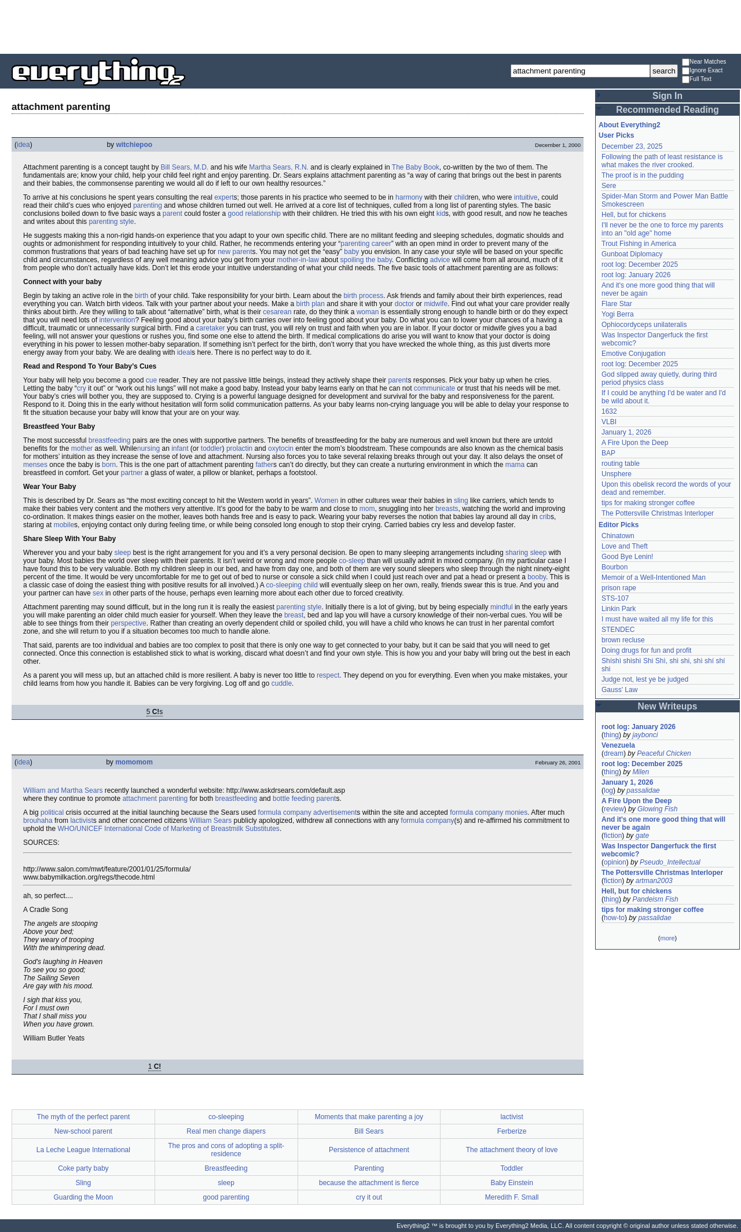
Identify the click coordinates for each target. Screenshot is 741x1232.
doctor (404, 304)
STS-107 (615, 598)
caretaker (210, 328)
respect (328, 675)
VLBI (609, 422)
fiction (613, 836)
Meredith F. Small (512, 1197)
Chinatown (617, 536)
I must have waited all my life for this (657, 619)
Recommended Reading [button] (667, 110)
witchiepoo (134, 145)
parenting (147, 205)
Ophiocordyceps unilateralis (644, 325)
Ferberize (512, 1131)
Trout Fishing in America (638, 244)
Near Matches (704, 62)
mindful (501, 607)
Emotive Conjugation (633, 354)
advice (440, 260)
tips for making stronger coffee (648, 503)
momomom (134, 762)
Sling (83, 1183)
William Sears (210, 821)
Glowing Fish (657, 809)
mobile (64, 525)
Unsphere (616, 474)
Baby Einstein (511, 1183)
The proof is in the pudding (642, 175)
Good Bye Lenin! (627, 557)
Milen (640, 772)
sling (461, 501)
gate (642, 836)
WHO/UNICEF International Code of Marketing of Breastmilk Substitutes (168, 829)
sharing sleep (525, 553)
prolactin (239, 448)
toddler (211, 448)
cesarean (277, 312)
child (461, 197)
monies (516, 812)
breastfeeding (110, 440)
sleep (122, 553)
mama (514, 465)
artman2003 (654, 881)
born (109, 465)
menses (35, 465)
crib (545, 517)
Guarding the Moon (83, 1197)
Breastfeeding (226, 1168)
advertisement (335, 812)
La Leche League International (83, 1150)
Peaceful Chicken (664, 753)
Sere (608, 186)
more (667, 938)
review (614, 809)
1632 (609, 411)
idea (23, 145)
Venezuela (618, 745)
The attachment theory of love (512, 1150)
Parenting (369, 1168)
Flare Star (616, 304)
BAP (608, 453)
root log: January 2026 (635, 275)
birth (141, 296)
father (264, 465)
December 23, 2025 (631, 146)
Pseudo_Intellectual (670, 862)
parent (172, 213)
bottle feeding (293, 799)
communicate (434, 388)
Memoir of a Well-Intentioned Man (653, 577)
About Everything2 (630, 125)
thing (611, 735)
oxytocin (281, 448)
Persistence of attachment (369, 1150)
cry (81, 388)
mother (82, 448)
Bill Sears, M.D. (184, 167)
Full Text (696, 79)
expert (223, 197)
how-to (614, 918)
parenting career (365, 244)
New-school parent (83, 1131)
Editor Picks (619, 525)
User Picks (616, 135)
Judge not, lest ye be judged (644, 679)
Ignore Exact (702, 71)
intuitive (526, 197)
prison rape (618, 588)
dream (613, 753)
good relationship (254, 213)
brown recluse (623, 640)
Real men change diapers (226, 1131)
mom (367, 509)
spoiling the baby (366, 260)
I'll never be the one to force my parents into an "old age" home (662, 229)
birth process (363, 296)
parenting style (111, 222)
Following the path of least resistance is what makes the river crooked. (661, 161)
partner (132, 473)
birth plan (310, 304)
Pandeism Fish (655, 899)
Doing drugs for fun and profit (646, 650)
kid (440, 213)
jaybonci (645, 735)
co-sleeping (284, 585)
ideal (184, 352)
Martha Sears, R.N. (279, 167)
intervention (117, 320)
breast (293, 615)
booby (536, 577)
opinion (615, 862)
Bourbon (614, 567)
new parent (235, 252)
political (52, 812)
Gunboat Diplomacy (631, 254)
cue (151, 380)
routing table (620, 463)
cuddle (282, 683)
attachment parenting (155, 799)
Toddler (511, 1168)
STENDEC (617, 630)
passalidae (642, 790)
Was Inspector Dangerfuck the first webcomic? (658, 850)
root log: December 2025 (639, 264)
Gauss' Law (619, 690)
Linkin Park (618, 609)
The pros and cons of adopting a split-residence (226, 1150)
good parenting (226, 1197)
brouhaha (38, 821)
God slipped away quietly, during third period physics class (659, 378)
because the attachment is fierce (369, 1183)
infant (179, 448)
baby (351, 252)
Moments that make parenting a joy (369, 1117)
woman (368, 312)
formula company (284, 812)
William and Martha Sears (62, 790)
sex (98, 593)
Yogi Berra (617, 314)
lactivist (81, 821)
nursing (148, 448)
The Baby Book (415, 167)
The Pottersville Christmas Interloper (657, 513)
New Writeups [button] (668, 706)
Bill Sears (369, 1131)
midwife (435, 304)
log (608, 790)
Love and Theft (624, 546)
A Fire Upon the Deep (634, 443)
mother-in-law (298, 260)
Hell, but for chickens (633, 215)
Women (326, 501)
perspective (128, 623)
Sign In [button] (667, 96)
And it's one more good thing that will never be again (663, 823)
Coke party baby (83, 1168)
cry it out (369, 1197)
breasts (446, 509)
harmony (409, 197)
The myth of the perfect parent (83, 1117)
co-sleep (352, 561)
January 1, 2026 (626, 432)
